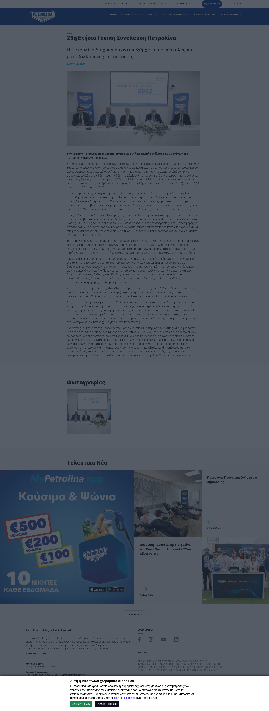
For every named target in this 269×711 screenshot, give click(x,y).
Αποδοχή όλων (81, 703)
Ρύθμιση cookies (107, 703)
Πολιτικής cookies (125, 697)
